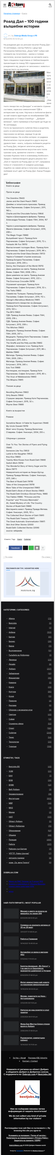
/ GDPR (27, 1140)
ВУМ (30, 780)
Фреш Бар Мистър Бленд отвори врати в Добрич (35, 1025)
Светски (30, 714)
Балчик (30, 637)
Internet (30, 628)
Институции (30, 798)
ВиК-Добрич (30, 789)
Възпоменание (30, 650)
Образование (30, 830)
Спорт (30, 728)
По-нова (8, 557)
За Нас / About (19, 1058)
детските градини (30, 858)
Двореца (30, 659)
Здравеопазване (30, 794)
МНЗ (30, 808)
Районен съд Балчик (30, 849)
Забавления (30, 673)
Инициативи (30, 678)
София (30, 719)
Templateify (19, 1150)
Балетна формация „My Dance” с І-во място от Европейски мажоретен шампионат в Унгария (35, 968)
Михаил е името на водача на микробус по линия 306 (33, 912)
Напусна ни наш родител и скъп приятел (34, 1011)
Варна (30, 646)
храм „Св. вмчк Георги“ (30, 862)
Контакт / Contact (30, 1061)
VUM (30, 771)
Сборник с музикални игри (30, 710)
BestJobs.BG (30, 766)
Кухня (30, 696)
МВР (30, 803)
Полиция (30, 839)
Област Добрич (30, 821)
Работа (30, 844)
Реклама (30, 705)
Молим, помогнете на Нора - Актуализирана (33, 997)
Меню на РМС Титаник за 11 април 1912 (26, 881)
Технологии (30, 742)
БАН (30, 775)
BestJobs (30, 623)
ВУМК (30, 785)
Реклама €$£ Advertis (37, 1058)
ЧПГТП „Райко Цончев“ (30, 853)
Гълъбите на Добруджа (30, 655)
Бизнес (30, 641)
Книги (24, 13)
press (11, 891)
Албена (30, 632)
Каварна (30, 682)
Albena (30, 618)
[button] (4, 5)
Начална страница (12, 13)
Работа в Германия (28, 939)
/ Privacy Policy (27, 1138)
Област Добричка (30, 826)
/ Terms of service (27, 1135)
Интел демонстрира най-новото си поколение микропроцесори (34, 983)
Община (30, 835)
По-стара (46, 557)
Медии (30, 812)
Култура (30, 691)
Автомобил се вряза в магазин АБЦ (34, 953)
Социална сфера (30, 723)
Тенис (30, 737)
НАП (30, 817)
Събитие (27, 539)
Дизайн (30, 664)
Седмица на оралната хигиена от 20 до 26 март (35, 926)
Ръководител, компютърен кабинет (32, 1039)
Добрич (30, 669)
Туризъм (30, 746)
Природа (30, 701)
